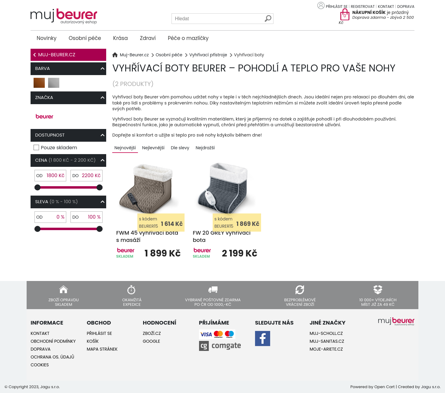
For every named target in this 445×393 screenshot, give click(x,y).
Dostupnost (49, 135)
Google (151, 341)
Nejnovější (125, 148)
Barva (42, 68)
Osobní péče (85, 38)
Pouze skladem (59, 147)
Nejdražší (205, 148)
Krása (120, 38)
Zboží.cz (152, 333)
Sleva (56, 201)
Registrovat (363, 6)
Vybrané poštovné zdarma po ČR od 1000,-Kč (213, 302)
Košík (93, 341)
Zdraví (147, 38)
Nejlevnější (153, 148)
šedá (54, 85)
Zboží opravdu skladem (63, 302)
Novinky (47, 38)
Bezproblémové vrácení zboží (300, 302)
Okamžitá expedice (132, 302)
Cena (65, 160)
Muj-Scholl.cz (326, 333)
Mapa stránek (102, 349)
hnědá (39, 85)
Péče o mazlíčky (188, 38)
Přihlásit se (337, 6)
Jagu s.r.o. (430, 387)
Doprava (405, 6)
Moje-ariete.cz (326, 349)
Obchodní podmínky (53, 341)
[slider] (37, 187)
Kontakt (386, 6)
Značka (44, 97)
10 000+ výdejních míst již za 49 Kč (378, 302)
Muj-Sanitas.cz (326, 341)
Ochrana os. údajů (52, 357)
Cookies (40, 365)
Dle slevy (180, 148)
